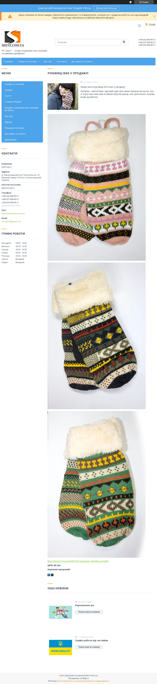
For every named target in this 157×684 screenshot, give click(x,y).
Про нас (48, 61)
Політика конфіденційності (97, 681)
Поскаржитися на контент (71, 681)
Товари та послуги (27, 61)
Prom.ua (94, 675)
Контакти (62, 61)
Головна (8, 61)
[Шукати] (124, 42)
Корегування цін (84, 605)
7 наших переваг (13, 101)
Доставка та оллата (81, 61)
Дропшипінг (11, 139)
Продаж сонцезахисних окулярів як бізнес (21, 109)
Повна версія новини (89, 612)
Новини (8, 89)
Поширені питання (14, 127)
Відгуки (8, 122)
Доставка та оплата (15, 133)
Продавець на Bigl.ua (78, 678)
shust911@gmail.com (11, 221)
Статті (8, 95)
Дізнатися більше (106, 8)
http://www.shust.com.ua (13, 213)
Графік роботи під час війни (91, 640)
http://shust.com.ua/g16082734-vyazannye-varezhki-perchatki (78, 561)
